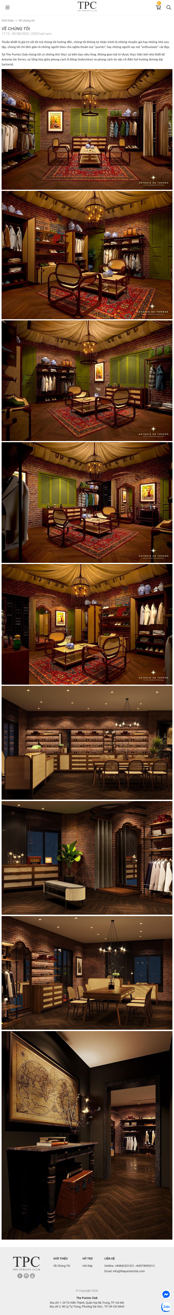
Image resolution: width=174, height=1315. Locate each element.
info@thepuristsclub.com (129, 1271)
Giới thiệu (8, 20)
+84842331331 (124, 1265)
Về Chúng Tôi (61, 1265)
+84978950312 (145, 1265)
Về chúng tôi (26, 20)
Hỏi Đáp (87, 1265)
